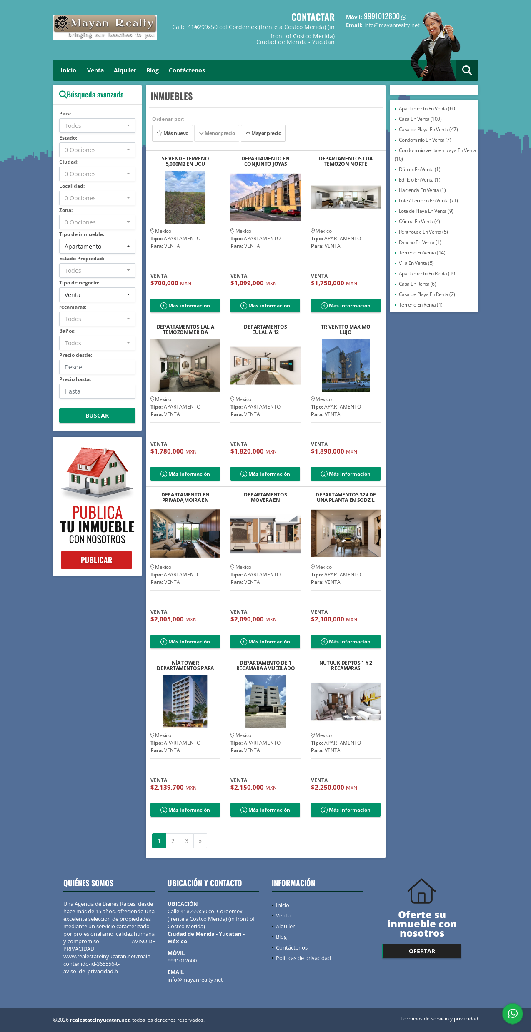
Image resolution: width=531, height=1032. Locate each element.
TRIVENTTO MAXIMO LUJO (345, 329)
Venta (95, 70)
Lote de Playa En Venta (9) (426, 210)
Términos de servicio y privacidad (439, 1018)
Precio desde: (75, 355)
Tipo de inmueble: (81, 234)
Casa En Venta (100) (420, 118)
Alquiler (125, 70)
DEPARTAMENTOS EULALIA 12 (265, 329)
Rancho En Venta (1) (420, 242)
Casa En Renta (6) (417, 283)
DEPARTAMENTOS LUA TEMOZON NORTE (346, 161)
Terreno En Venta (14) (422, 252)
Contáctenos (187, 70)
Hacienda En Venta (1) (422, 190)
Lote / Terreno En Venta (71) (428, 200)
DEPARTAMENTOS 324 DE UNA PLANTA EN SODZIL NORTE (346, 497)
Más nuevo (172, 133)
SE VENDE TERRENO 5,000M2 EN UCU (185, 161)
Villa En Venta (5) (416, 263)
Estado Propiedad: (81, 258)
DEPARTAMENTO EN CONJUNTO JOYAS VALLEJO (265, 161)
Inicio (68, 70)
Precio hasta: (75, 379)
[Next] (200, 840)
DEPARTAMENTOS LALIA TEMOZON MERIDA (185, 329)
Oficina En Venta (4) (419, 221)
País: (65, 113)
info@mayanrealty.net (195, 979)
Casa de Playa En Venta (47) (428, 129)
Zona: (66, 210)
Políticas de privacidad (303, 958)
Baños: (67, 330)
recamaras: (72, 306)
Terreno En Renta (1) (421, 304)
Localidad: (72, 185)
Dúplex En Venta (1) (420, 169)
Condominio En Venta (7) (425, 139)
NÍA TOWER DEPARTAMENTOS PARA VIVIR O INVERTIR (185, 665)
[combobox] (97, 125)
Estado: (68, 137)
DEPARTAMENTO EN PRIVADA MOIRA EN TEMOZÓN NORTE (185, 497)
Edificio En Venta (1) (420, 179)
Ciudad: (68, 161)
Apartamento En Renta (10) (428, 273)
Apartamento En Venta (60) (428, 108)
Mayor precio (263, 133)
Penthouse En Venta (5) (423, 231)
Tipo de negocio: (79, 282)
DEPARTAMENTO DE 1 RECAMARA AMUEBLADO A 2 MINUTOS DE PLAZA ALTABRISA (265, 665)
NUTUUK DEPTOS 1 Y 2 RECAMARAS (345, 665)
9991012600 (382, 15)
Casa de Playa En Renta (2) (427, 294)
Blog (152, 70)
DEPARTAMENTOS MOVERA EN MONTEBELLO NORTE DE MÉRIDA (265, 497)
